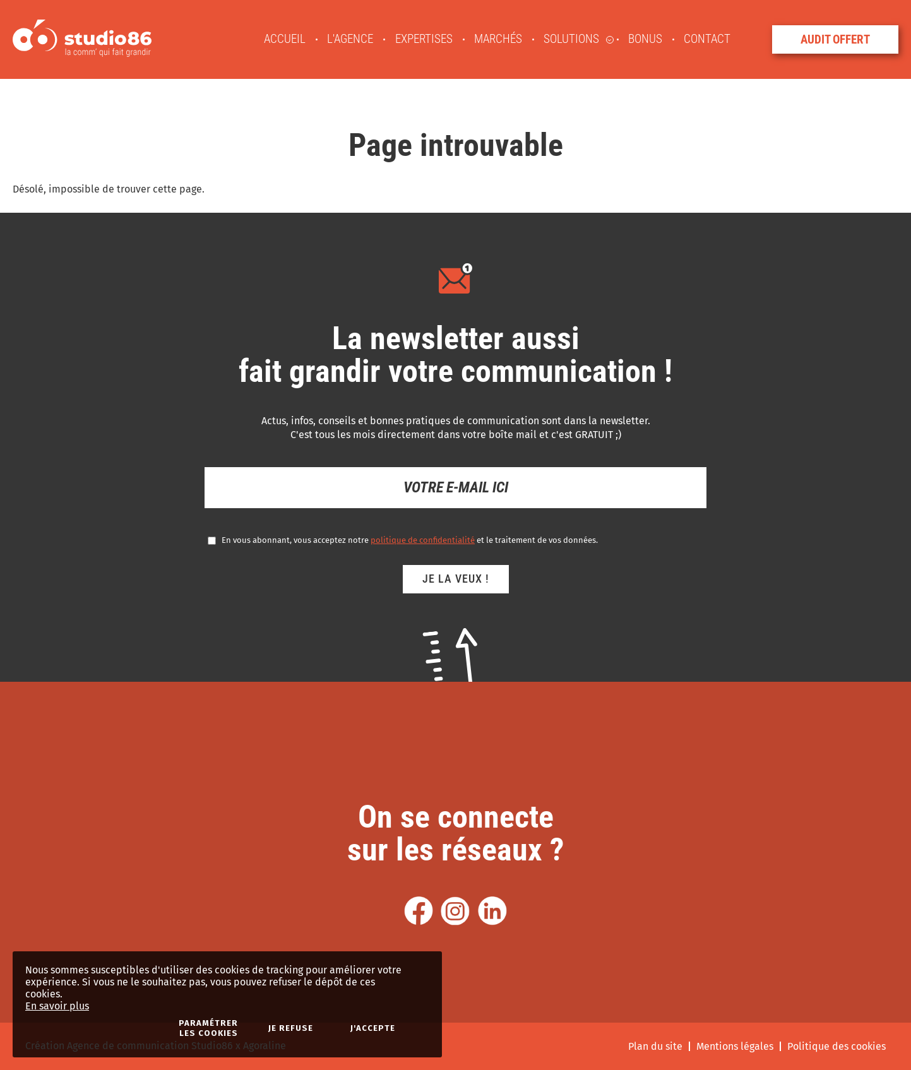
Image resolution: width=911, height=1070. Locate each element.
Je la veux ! (455, 578)
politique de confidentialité (423, 540)
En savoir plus (57, 1006)
